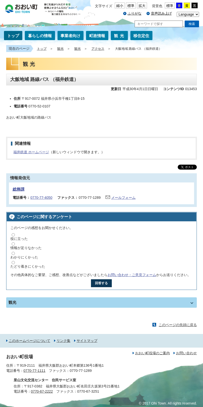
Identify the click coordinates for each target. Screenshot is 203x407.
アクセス (97, 49)
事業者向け (70, 36)
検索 (192, 24)
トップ (13, 36)
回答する (101, 283)
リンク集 (63, 341)
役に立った (19, 238)
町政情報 (97, 36)
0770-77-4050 (41, 198)
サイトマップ (87, 341)
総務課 (19, 189)
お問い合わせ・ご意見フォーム (132, 275)
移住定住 (141, 36)
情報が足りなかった (26, 248)
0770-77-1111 (35, 371)
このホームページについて (29, 341)
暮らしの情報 (40, 36)
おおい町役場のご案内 (152, 353)
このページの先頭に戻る (178, 325)
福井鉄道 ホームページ (31, 152)
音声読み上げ (161, 13)
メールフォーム (123, 198)
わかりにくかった (24, 257)
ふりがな (135, 13)
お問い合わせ (186, 353)
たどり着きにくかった (27, 266)
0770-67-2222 (42, 391)
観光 (120, 36)
